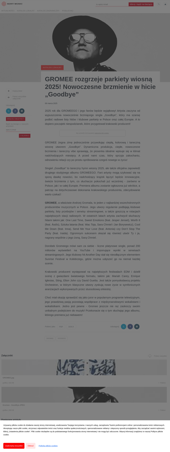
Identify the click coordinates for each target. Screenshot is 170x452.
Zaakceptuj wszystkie (14, 446)
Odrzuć (31, 446)
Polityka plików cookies (48, 446)
